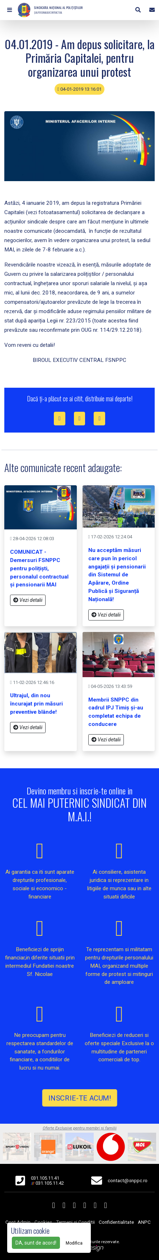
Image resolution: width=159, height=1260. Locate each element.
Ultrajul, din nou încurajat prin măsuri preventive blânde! (36, 703)
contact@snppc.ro (128, 1180)
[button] (9, 10)
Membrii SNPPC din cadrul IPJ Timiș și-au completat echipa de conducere (115, 712)
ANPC (144, 1222)
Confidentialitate (116, 1222)
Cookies (43, 1222)
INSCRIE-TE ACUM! (79, 1098)
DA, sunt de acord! (35, 1243)
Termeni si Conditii (75, 1222)
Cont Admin (18, 1222)
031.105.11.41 (45, 1178)
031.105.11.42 (50, 1183)
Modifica (74, 1243)
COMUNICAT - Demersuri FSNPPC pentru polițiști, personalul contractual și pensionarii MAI (39, 568)
